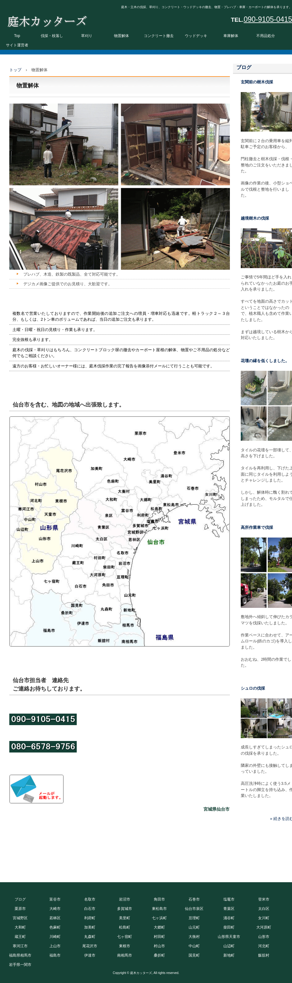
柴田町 (229, 927)
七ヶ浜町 (159, 918)
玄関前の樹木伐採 (257, 82)
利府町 (89, 918)
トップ (15, 70)
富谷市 (55, 899)
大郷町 (159, 927)
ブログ (243, 67)
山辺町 (229, 946)
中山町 (194, 946)
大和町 (20, 927)
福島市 (55, 955)
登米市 (263, 899)
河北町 (263, 946)
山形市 (263, 936)
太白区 (263, 908)
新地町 (229, 955)
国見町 (194, 955)
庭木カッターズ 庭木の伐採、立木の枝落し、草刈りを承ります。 (47, 19)
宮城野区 (20, 918)
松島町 (124, 927)
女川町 (263, 918)
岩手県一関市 (20, 964)
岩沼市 (124, 899)
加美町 (89, 927)
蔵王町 (20, 936)
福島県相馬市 (20, 955)
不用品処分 (265, 36)
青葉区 (229, 908)
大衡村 (194, 936)
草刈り (86, 36)
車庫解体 (230, 36)
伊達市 (89, 955)
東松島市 (159, 908)
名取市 (89, 899)
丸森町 (89, 936)
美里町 (124, 918)
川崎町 (55, 936)
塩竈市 (229, 899)
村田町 (159, 936)
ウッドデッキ (196, 36)
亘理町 (194, 918)
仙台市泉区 (194, 908)
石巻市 (194, 899)
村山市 (159, 946)
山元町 (194, 927)
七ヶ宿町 (124, 936)
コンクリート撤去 (159, 36)
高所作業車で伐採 (257, 527)
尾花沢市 (89, 946)
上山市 (55, 946)
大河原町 (263, 927)
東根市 (124, 946)
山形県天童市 (229, 936)
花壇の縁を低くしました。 (265, 360)
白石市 (89, 908)
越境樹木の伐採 (255, 218)
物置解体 (121, 36)
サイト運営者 (17, 45)
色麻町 (55, 927)
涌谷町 (229, 918)
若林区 (55, 918)
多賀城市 (124, 908)
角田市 (159, 899)
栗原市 (20, 908)
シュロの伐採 (253, 688)
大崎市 (55, 908)
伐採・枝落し (52, 36)
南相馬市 (124, 955)
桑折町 (159, 955)
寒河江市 (20, 946)
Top (17, 36)
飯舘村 (263, 955)
